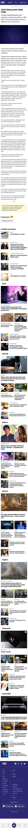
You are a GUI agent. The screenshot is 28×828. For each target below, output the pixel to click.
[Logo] (3, 2)
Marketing (15, 784)
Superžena (5, 785)
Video (13, 770)
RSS (13, 795)
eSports (5, 787)
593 (11, 216)
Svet (11, 274)
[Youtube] (24, 763)
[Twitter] (18, 763)
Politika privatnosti (17, 791)
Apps (15, 664)
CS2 (2, 512)
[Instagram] (21, 763)
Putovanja (5, 781)
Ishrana (3, 375)
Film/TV (16, 462)
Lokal (4, 794)
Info (4, 770)
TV (13, 772)
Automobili (5, 792)
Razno (11, 232)
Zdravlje (5, 778)
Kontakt (14, 797)
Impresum (14, 786)
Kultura (4, 783)
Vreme (14, 776)
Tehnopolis (5, 789)
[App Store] (20, 806)
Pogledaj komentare (7, 220)
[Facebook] (15, 763)
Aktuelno (16, 323)
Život (4, 776)
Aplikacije (14, 793)
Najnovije (10, 2)
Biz (3, 774)
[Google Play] (8, 806)
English (3, 599)
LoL (10, 540)
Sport (16, 530)
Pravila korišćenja (17, 789)
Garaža (11, 741)
